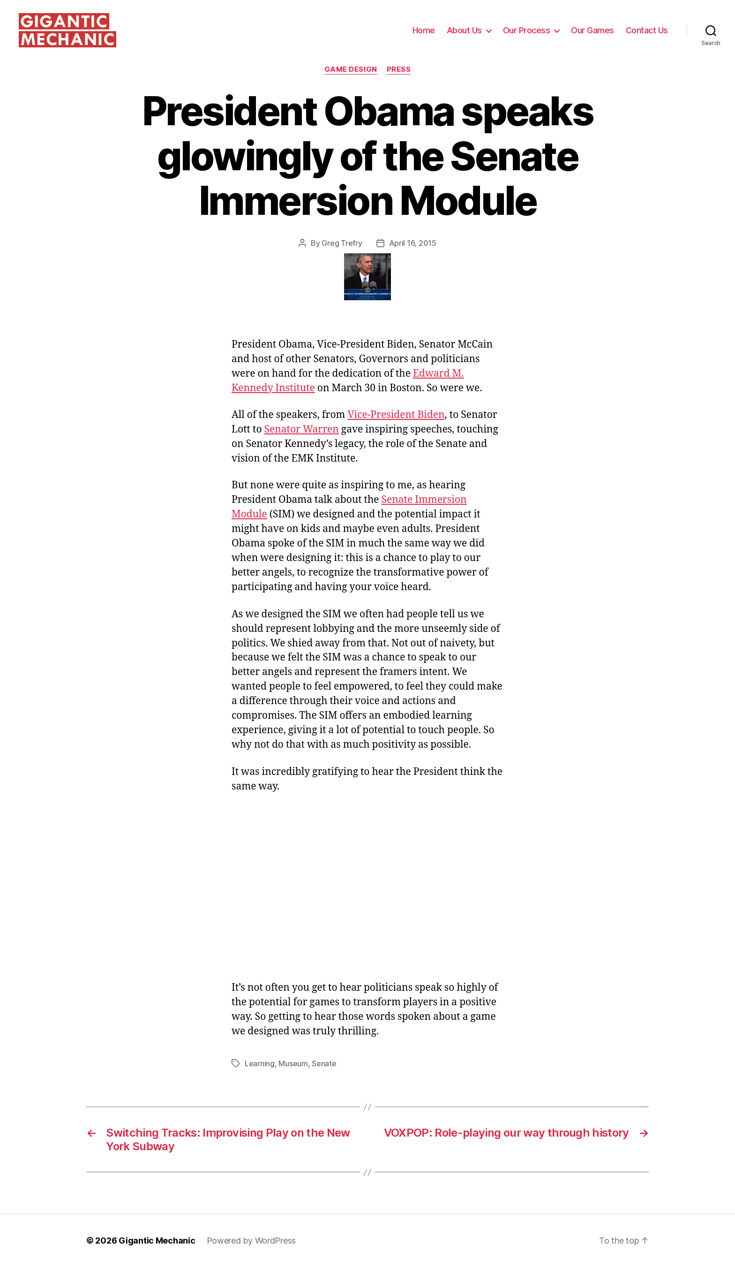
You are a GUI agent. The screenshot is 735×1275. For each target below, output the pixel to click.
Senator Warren (301, 437)
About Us (464, 34)
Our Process (526, 34)
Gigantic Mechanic (157, 1248)
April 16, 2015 (412, 251)
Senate (324, 1071)
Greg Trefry (342, 251)
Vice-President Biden (395, 423)
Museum (293, 1071)
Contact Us (647, 34)
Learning (260, 1071)
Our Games (592, 34)
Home (423, 34)
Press (399, 77)
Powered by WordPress (251, 1248)
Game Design (350, 77)
